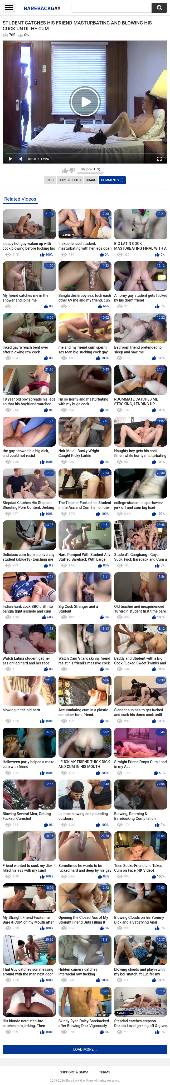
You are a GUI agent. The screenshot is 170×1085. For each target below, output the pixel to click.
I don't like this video (72, 170)
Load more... (85, 1049)
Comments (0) (112, 180)
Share (91, 180)
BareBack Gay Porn (79, 1080)
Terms (104, 1072)
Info (50, 180)
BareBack (42, 8)
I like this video (65, 170)
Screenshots (70, 180)
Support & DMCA (74, 1072)
